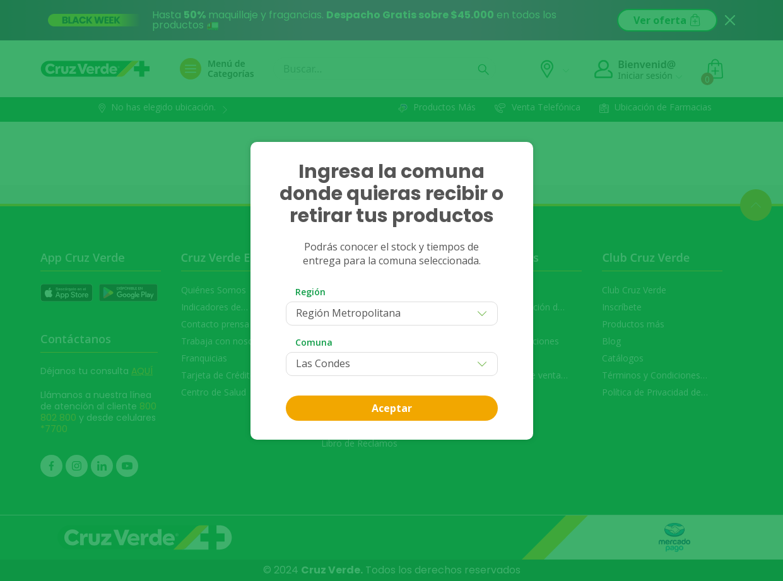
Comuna (314, 342)
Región (310, 292)
